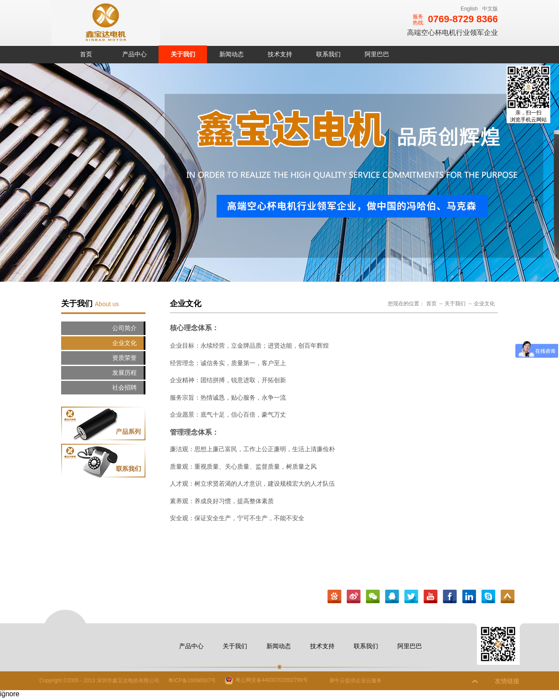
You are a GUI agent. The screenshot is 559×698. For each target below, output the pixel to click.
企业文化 (484, 304)
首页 (86, 54)
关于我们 (455, 304)
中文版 (490, 9)
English (469, 9)
